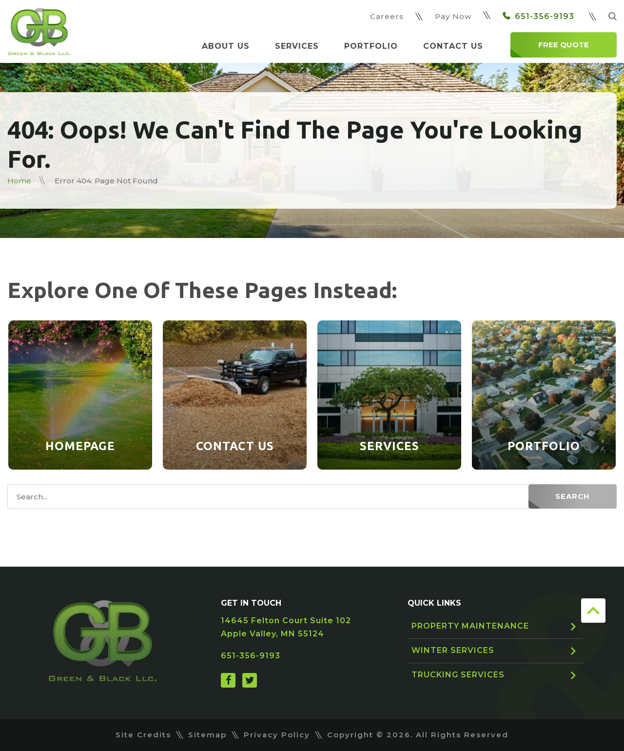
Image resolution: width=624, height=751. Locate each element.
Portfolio (371, 46)
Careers (387, 16)
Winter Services (452, 650)
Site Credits (143, 734)
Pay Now (453, 16)
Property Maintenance (470, 626)
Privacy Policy (277, 734)
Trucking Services (458, 674)
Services (297, 46)
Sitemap (207, 734)
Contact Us (453, 46)
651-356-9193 (538, 16)
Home (19, 180)
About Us (226, 46)
